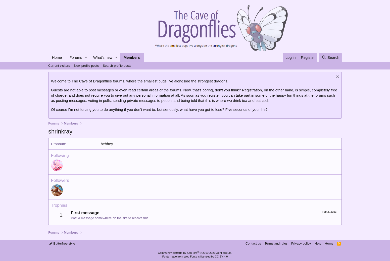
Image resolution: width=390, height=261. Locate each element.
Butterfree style (62, 243)
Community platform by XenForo (195, 252)
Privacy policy (301, 243)
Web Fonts (190, 256)
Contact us (253, 243)
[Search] (330, 57)
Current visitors (59, 65)
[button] (86, 57)
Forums (75, 57)
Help (318, 243)
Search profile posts (117, 65)
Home (57, 57)
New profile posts (86, 65)
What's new (102, 57)
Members (132, 57)
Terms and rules (276, 243)
